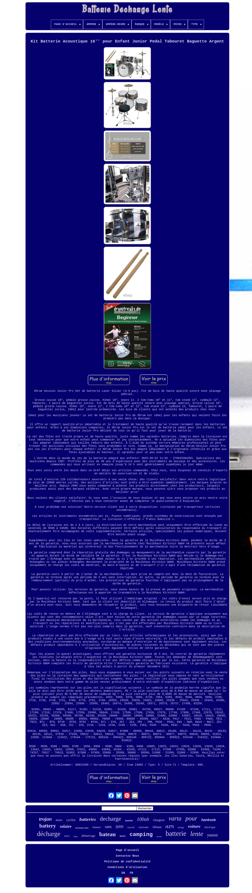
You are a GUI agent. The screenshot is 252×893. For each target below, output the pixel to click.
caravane (143, 827)
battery (47, 826)
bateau (107, 834)
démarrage (88, 835)
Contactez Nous (127, 855)
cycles (70, 820)
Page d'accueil (127, 850)
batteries (87, 819)
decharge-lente (82, 828)
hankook (208, 820)
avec (66, 835)
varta (175, 818)
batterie (176, 833)
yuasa (212, 834)
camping (141, 834)
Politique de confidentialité (127, 861)
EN (123, 873)
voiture (194, 826)
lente (196, 833)
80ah (76, 836)
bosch (159, 836)
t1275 (169, 827)
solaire (65, 826)
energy (181, 827)
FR (131, 873)
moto (59, 820)
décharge (48, 833)
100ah (143, 819)
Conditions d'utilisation (127, 867)
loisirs (123, 836)
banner (97, 827)
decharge (110, 818)
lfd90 (119, 827)
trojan (45, 819)
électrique (209, 827)
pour (191, 818)
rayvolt (130, 827)
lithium (157, 827)
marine (129, 820)
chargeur (159, 820)
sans (108, 826)
